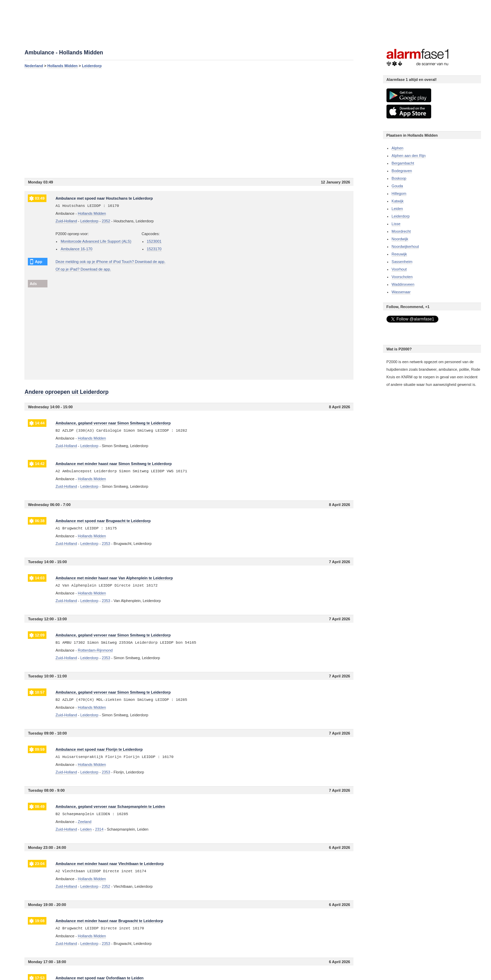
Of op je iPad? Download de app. (83, 269)
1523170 (154, 249)
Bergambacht (403, 163)
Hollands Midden (62, 66)
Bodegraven (402, 171)
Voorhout (399, 269)
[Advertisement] (188, 123)
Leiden (397, 209)
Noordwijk (400, 239)
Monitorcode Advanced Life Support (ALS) (96, 241)
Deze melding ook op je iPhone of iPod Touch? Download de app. (110, 262)
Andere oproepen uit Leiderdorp (66, 392)
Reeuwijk (399, 254)
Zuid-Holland (66, 221)
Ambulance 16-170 (76, 249)
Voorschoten (402, 277)
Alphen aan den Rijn (409, 156)
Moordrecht (401, 231)
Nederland (33, 66)
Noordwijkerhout (405, 246)
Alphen (397, 148)
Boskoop (399, 178)
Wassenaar (401, 292)
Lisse (396, 224)
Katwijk (398, 201)
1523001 (154, 241)
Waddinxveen (403, 284)
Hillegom (399, 193)
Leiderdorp (91, 66)
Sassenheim (402, 262)
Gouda (397, 186)
